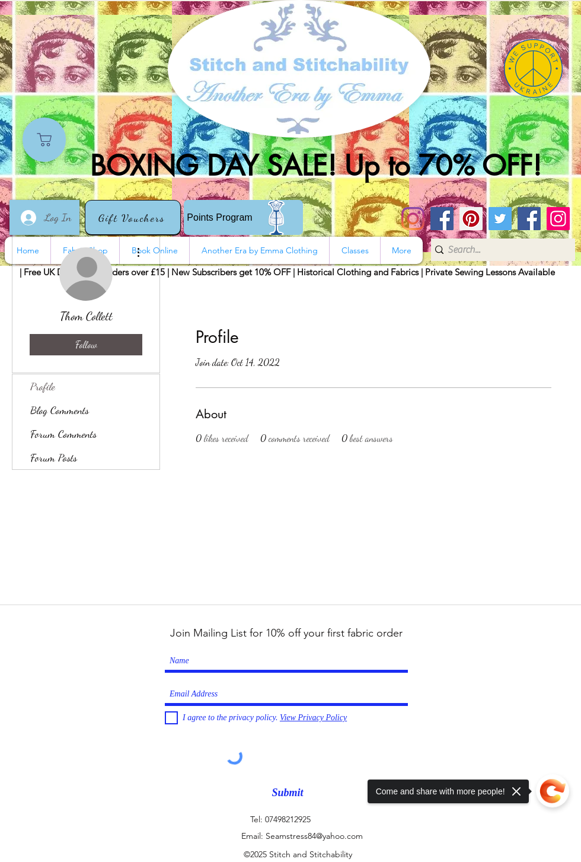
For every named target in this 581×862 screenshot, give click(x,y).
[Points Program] (243, 217)
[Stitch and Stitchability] (442, 218)
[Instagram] (412, 218)
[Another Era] (529, 218)
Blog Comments (59, 409)
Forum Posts (53, 457)
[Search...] (499, 249)
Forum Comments (63, 433)
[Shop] (44, 139)
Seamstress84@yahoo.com (314, 836)
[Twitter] (500, 218)
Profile (42, 386)
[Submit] (287, 793)
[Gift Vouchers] (133, 217)
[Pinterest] (471, 218)
